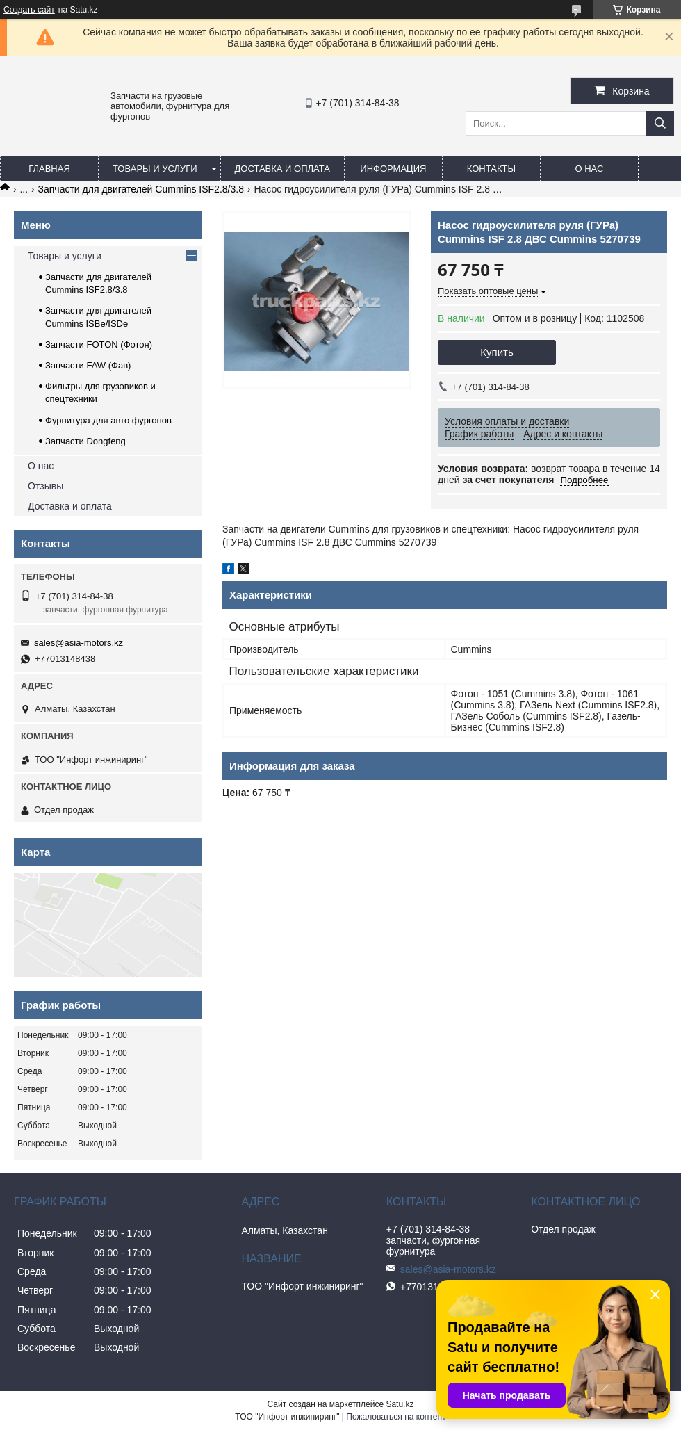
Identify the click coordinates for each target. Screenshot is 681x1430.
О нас (589, 168)
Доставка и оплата (282, 168)
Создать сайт (29, 10)
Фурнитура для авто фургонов (108, 420)
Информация (393, 168)
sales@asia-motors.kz (78, 642)
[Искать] (660, 123)
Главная (49, 168)
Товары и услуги (155, 168)
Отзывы (45, 485)
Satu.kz (399, 1404)
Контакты (491, 168)
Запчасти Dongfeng (85, 441)
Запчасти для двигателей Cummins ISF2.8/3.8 (141, 189)
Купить (496, 352)
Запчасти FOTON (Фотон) (98, 344)
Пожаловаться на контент (395, 1417)
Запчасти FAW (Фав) (88, 365)
